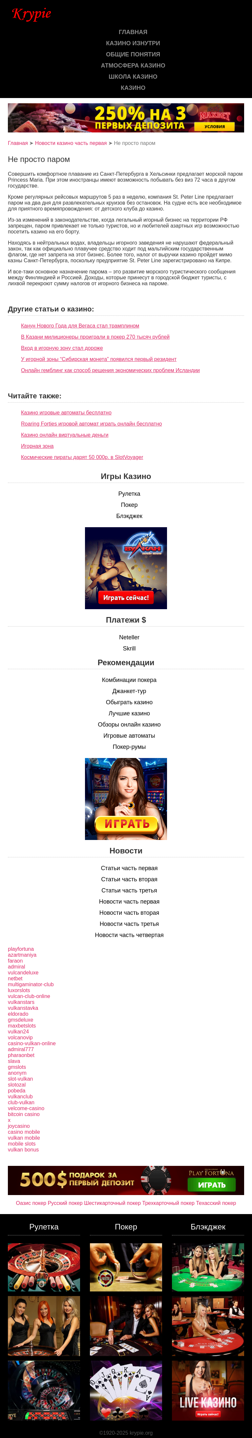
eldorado (18, 1014)
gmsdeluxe (20, 1020)
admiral (16, 966)
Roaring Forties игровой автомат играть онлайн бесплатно (91, 424)
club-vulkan (21, 1102)
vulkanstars (21, 1002)
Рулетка (129, 493)
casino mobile (24, 1132)
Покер (129, 505)
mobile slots (21, 1144)
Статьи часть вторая (129, 879)
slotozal (17, 1085)
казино (133, 88)
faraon (15, 961)
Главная (133, 32)
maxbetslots (22, 1026)
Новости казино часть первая (71, 143)
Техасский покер (216, 1203)
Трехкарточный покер (168, 1203)
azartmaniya (22, 955)
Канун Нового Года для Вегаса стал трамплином (80, 326)
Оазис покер (31, 1203)
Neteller (129, 637)
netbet (15, 978)
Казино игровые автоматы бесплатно (66, 412)
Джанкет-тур (129, 691)
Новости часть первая (129, 901)
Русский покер (65, 1203)
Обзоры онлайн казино (129, 724)
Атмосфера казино (133, 65)
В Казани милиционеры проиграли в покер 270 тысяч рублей (95, 337)
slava (14, 1061)
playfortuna (21, 949)
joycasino (19, 1126)
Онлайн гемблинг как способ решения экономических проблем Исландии (110, 370)
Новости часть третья (129, 924)
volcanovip (20, 1037)
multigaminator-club (31, 984)
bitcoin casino (24, 1114)
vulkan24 (18, 1031)
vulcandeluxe (23, 972)
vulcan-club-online (29, 996)
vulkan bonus (23, 1149)
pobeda (16, 1090)
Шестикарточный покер (112, 1203)
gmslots (17, 1067)
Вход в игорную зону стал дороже (62, 348)
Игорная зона (37, 446)
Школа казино (133, 76)
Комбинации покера (129, 680)
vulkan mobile (24, 1138)
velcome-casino (26, 1108)
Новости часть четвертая (129, 935)
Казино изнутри (133, 43)
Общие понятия (133, 54)
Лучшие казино (129, 713)
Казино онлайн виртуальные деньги (64, 435)
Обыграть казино (129, 702)
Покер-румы (129, 747)
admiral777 (21, 1049)
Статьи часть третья (129, 890)
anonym (17, 1073)
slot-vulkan (20, 1079)
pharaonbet (21, 1055)
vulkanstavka (23, 1008)
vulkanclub (20, 1096)
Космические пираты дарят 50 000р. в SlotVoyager (82, 457)
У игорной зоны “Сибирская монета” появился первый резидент (99, 359)
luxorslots (19, 990)
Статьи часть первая (129, 868)
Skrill (129, 648)
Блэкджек (129, 516)
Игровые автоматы (129, 735)
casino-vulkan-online (32, 1043)
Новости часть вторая (129, 912)
